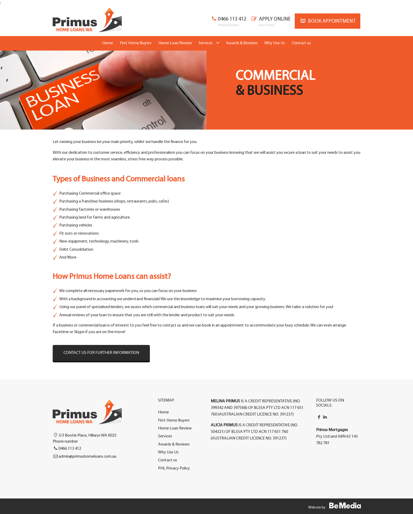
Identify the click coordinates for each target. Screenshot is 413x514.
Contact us (301, 43)
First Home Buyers (135, 43)
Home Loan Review (175, 43)
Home (107, 43)
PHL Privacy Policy (174, 468)
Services (206, 43)
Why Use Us (274, 43)
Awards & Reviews (242, 43)
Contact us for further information (101, 353)
